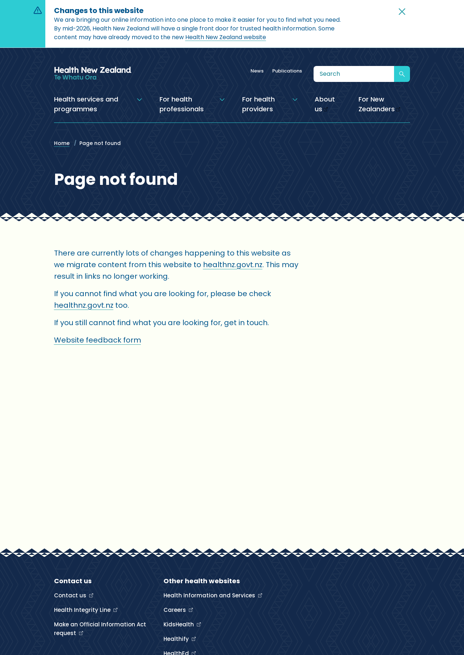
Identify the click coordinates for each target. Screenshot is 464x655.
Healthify (176, 639)
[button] (402, 12)
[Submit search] (402, 74)
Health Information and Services (210, 595)
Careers (175, 610)
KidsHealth (179, 624)
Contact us (71, 595)
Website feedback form (97, 340)
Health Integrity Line (83, 610)
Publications (287, 70)
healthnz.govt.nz (232, 265)
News (257, 70)
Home (62, 143)
